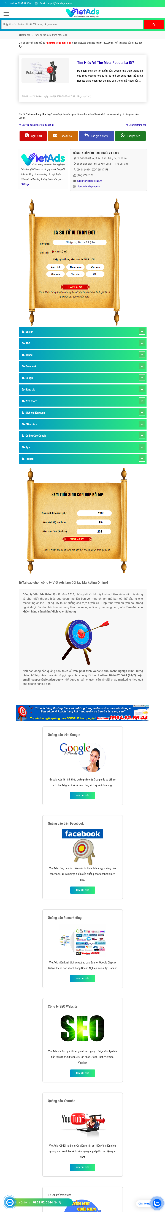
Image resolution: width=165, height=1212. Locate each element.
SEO (26, 343)
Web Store (29, 401)
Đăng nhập (81, 96)
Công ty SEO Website (62, 1006)
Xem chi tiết (82, 795)
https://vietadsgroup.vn (88, 186)
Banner (28, 355)
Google (28, 378)
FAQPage (25, 184)
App (26, 447)
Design (27, 332)
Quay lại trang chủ (136, 124)
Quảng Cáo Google (34, 435)
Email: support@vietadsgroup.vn (53, 3)
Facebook (29, 366)
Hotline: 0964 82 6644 (17, 3)
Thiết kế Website (60, 1195)
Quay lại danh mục (37, 124)
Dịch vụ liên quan (33, 412)
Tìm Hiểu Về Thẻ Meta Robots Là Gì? (105, 62)
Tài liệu (28, 459)
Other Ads (29, 424)
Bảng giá (28, 389)
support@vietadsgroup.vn (89, 180)
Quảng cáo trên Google (64, 735)
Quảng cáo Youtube (61, 1101)
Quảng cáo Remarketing (65, 918)
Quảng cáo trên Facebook (66, 823)
